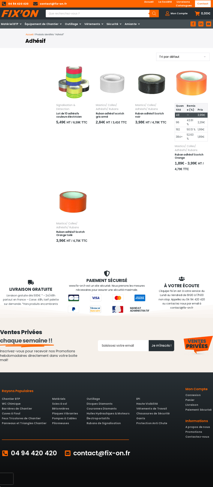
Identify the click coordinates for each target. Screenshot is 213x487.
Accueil (149, 2)
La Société (165, 2)
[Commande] (183, 57)
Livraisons (183, 2)
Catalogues (184, 5)
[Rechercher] (154, 13)
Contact (202, 3)
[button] (203, 13)
